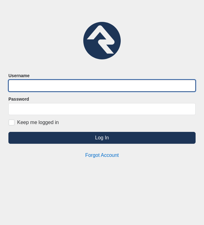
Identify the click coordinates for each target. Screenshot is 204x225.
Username (19, 75)
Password (18, 99)
